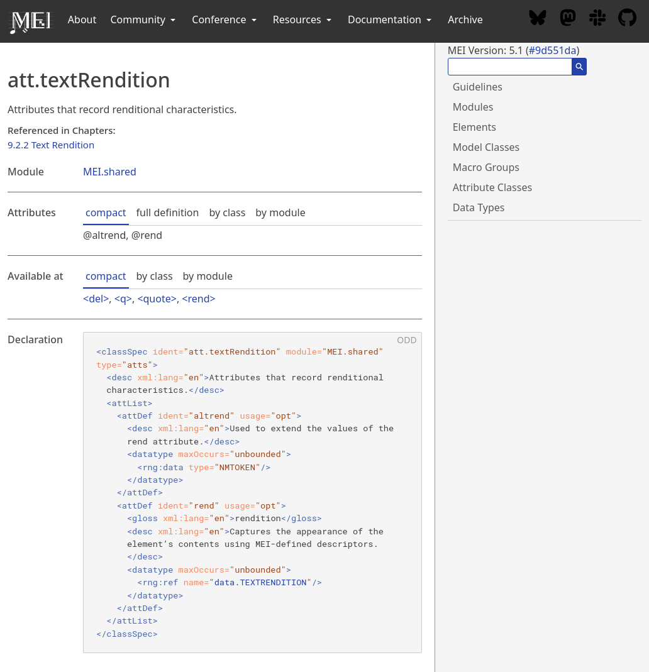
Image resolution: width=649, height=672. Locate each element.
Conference (225, 19)
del (96, 299)
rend (199, 299)
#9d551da (553, 50)
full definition (167, 212)
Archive (465, 19)
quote (157, 299)
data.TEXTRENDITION (260, 582)
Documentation (391, 19)
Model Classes (486, 147)
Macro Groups (486, 167)
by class (227, 212)
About (82, 19)
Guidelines (477, 87)
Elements (474, 127)
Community (144, 19)
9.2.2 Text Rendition (51, 144)
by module (280, 212)
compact (106, 212)
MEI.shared (109, 172)
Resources (303, 19)
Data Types (479, 207)
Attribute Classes (492, 187)
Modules (473, 107)
